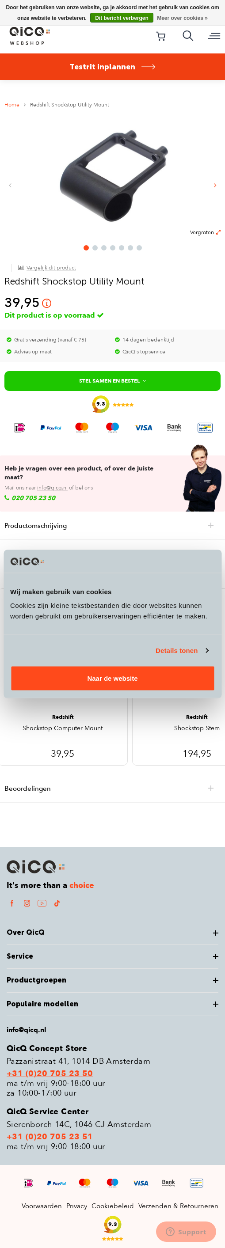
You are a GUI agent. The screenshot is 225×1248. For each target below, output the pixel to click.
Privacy (76, 1206)
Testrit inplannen (112, 66)
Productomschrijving (114, 526)
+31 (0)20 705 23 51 (50, 1137)
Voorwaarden (42, 1206)
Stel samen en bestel (112, 380)
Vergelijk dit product (51, 267)
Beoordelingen (114, 788)
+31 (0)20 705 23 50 (50, 1074)
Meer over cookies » (182, 18)
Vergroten (205, 232)
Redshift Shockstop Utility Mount (69, 104)
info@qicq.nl (52, 487)
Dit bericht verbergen (122, 18)
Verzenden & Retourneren (178, 1206)
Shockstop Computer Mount (63, 728)
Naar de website (112, 678)
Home (11, 104)
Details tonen (177, 650)
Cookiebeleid (113, 1206)
